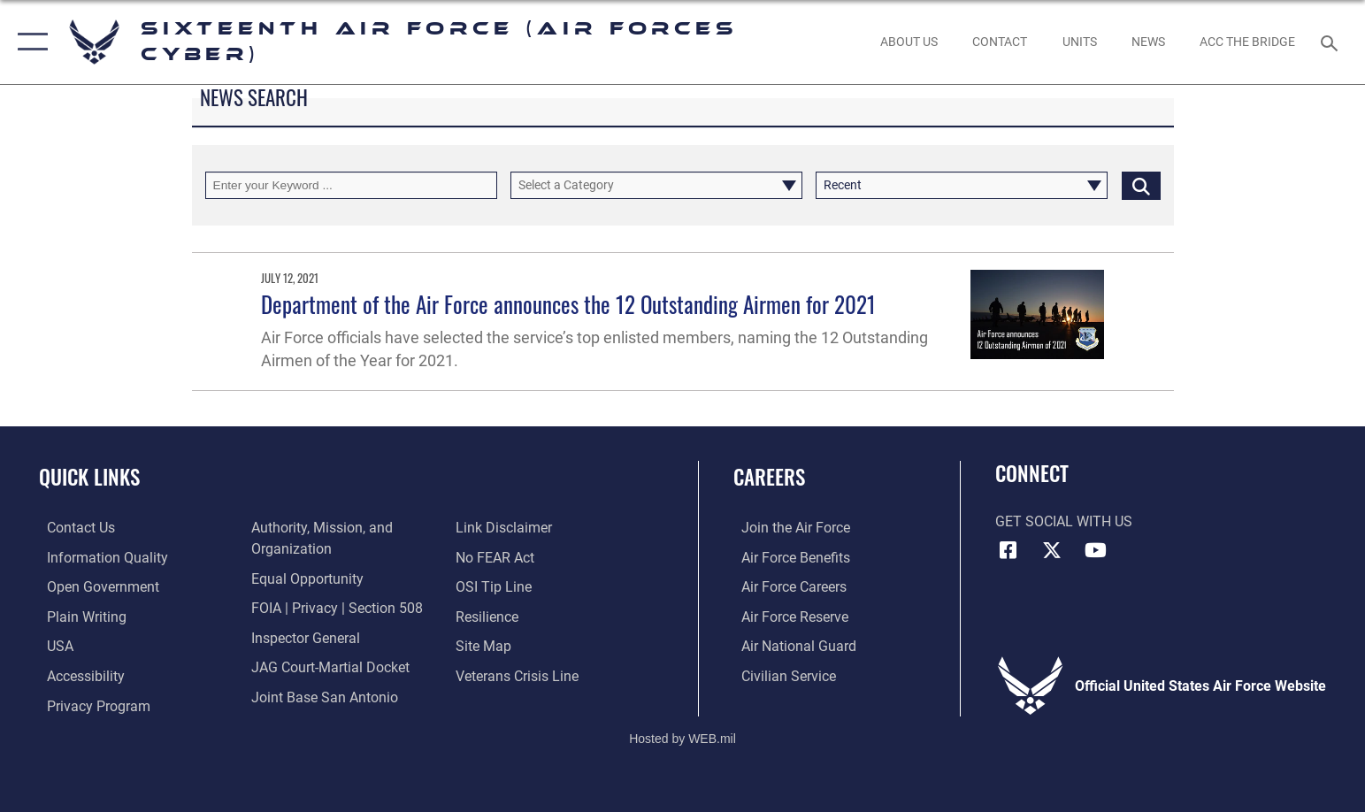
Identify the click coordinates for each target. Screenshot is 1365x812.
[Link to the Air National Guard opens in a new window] (790, 645)
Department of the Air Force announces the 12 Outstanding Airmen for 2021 (568, 303)
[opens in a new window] (99, 557)
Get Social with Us (1063, 521)
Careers (769, 476)
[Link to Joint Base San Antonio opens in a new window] (322, 695)
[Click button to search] (1141, 185)
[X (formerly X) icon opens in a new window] (1052, 550)
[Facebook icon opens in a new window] (1008, 550)
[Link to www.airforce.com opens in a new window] (787, 527)
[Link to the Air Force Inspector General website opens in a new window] (303, 637)
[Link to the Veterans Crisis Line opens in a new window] (519, 675)
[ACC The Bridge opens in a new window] (1246, 42)
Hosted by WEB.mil (682, 737)
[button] (29, 42)
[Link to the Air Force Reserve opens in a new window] (786, 616)
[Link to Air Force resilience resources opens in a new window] (489, 616)
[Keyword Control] (351, 185)
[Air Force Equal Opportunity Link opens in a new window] (305, 578)
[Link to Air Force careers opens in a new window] (786, 586)
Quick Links (89, 476)
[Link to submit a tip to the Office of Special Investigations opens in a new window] (496, 586)
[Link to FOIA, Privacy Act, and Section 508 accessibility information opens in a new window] (334, 607)
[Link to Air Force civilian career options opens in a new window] (780, 675)
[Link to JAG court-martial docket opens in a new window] (328, 666)
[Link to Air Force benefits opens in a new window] (787, 557)
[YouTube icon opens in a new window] (1096, 550)
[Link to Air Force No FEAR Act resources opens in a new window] (497, 557)
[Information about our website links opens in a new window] (506, 527)
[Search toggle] (1331, 42)
